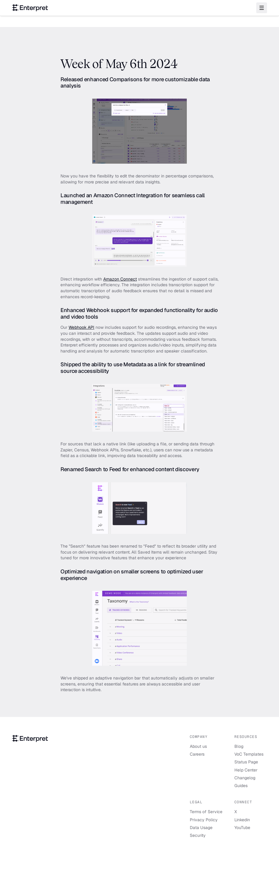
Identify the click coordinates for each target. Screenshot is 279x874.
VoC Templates (248, 754)
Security (198, 835)
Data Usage (201, 827)
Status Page (246, 762)
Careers (197, 754)
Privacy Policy (204, 819)
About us (198, 746)
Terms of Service (206, 811)
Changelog (244, 777)
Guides (241, 785)
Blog (238, 746)
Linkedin (242, 819)
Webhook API (81, 327)
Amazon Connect (120, 279)
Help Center (245, 770)
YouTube (242, 827)
